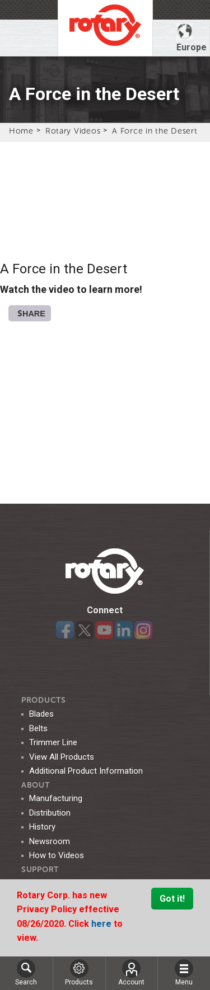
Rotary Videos (72, 131)
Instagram (143, 630)
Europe (191, 38)
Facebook (65, 630)
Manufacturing (55, 798)
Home (21, 131)
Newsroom (49, 841)
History (42, 827)
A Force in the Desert (154, 131)
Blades (41, 714)
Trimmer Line (53, 742)
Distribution (50, 813)
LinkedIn (124, 630)
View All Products (61, 757)
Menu (184, 972)
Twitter (85, 630)
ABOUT (35, 785)
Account (131, 972)
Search (26, 972)
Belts (38, 728)
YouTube (104, 630)
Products (43, 700)
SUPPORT (40, 869)
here (102, 923)
